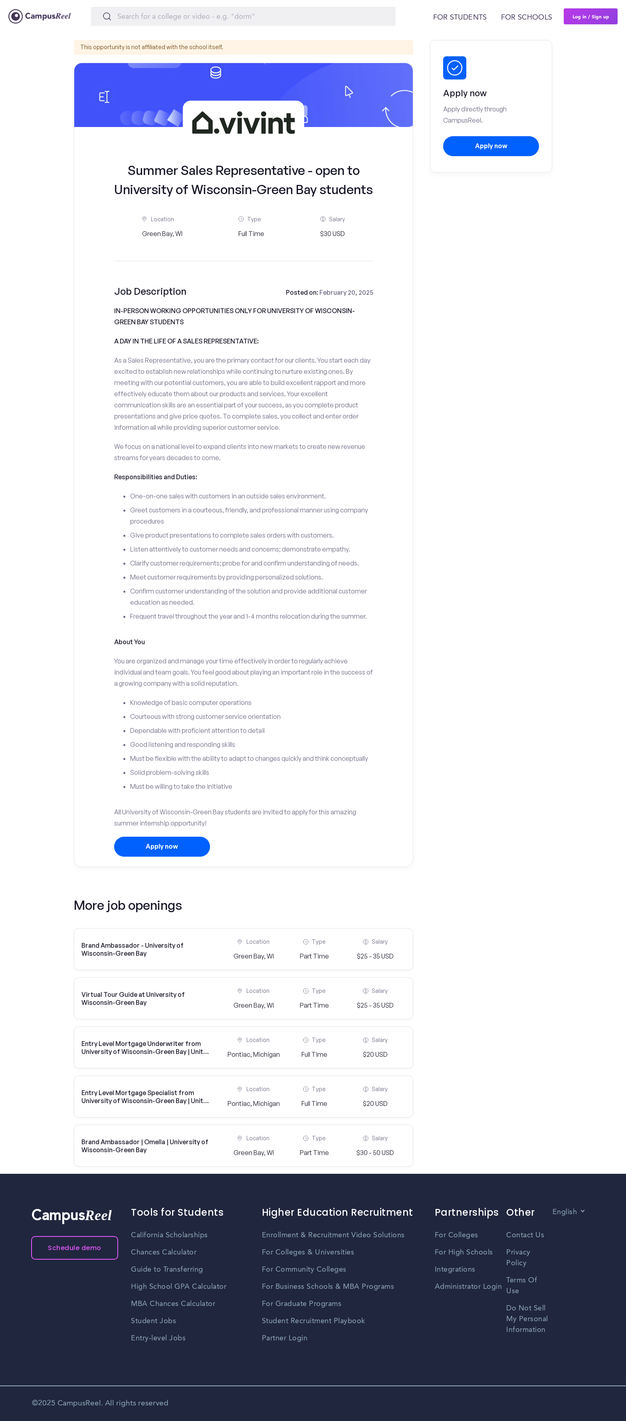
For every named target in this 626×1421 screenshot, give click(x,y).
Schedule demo (74, 1247)
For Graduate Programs (302, 1304)
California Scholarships (169, 1235)
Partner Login (285, 1338)
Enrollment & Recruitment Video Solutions (333, 1235)
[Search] (243, 16)
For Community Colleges (304, 1269)
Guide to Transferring (167, 1269)
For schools (526, 17)
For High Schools (464, 1252)
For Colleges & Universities (308, 1252)
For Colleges (456, 1235)
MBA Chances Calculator (173, 1304)
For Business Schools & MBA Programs (328, 1286)
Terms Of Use (521, 1286)
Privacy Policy (518, 1258)
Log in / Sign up (591, 16)
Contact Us (525, 1235)
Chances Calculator (163, 1252)
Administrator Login (468, 1286)
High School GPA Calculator (178, 1286)
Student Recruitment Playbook (313, 1321)
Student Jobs (153, 1321)
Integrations (455, 1269)
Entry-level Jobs (158, 1338)
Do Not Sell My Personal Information (527, 1319)
